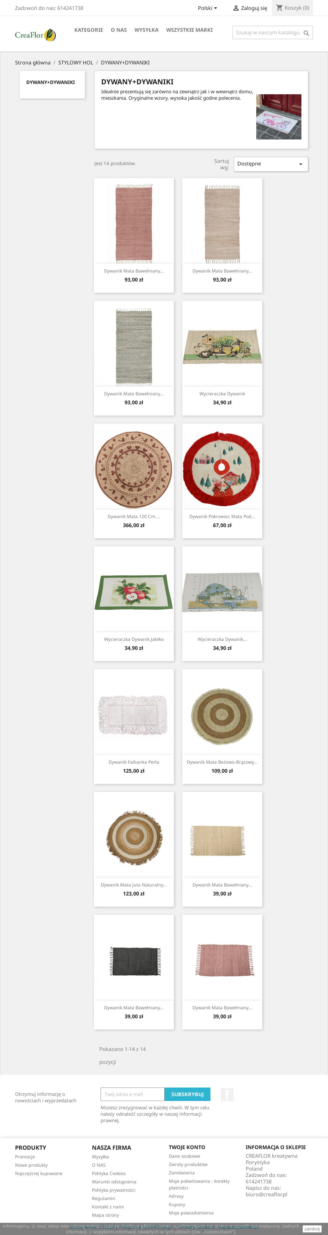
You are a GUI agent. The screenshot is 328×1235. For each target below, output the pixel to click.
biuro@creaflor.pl (266, 1194)
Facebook (227, 1094)
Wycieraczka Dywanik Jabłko (134, 639)
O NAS (119, 29)
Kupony (177, 1204)
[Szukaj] (273, 32)
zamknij (312, 1228)
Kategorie (88, 29)
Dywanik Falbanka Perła (134, 762)
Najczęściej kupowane (38, 1173)
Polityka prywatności (113, 1190)
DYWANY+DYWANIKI (50, 82)
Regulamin (103, 1198)
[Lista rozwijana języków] (208, 9)
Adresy (176, 1196)
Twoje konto (187, 1147)
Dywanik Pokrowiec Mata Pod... (222, 516)
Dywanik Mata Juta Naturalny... (134, 885)
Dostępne (271, 164)
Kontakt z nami (108, 1207)
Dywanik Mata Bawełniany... (134, 271)
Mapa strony (105, 1215)
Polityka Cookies (109, 1173)
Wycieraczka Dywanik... (222, 639)
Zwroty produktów (188, 1164)
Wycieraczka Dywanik (222, 394)
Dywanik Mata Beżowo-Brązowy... (222, 762)
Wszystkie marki (189, 29)
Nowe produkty (31, 1165)
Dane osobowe (184, 1156)
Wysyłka (147, 29)
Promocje (25, 1157)
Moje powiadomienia (191, 1213)
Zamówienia (182, 1173)
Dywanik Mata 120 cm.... (134, 516)
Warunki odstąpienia (114, 1182)
